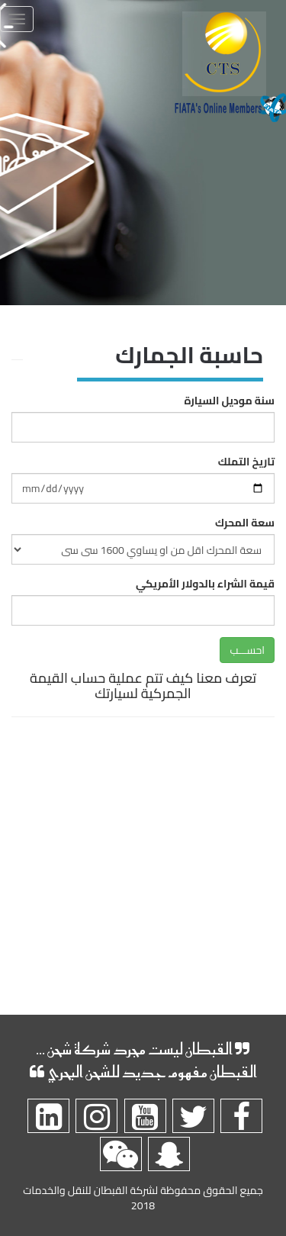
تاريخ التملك (246, 461)
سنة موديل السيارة (230, 400)
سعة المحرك (245, 522)
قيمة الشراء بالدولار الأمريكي (205, 583)
